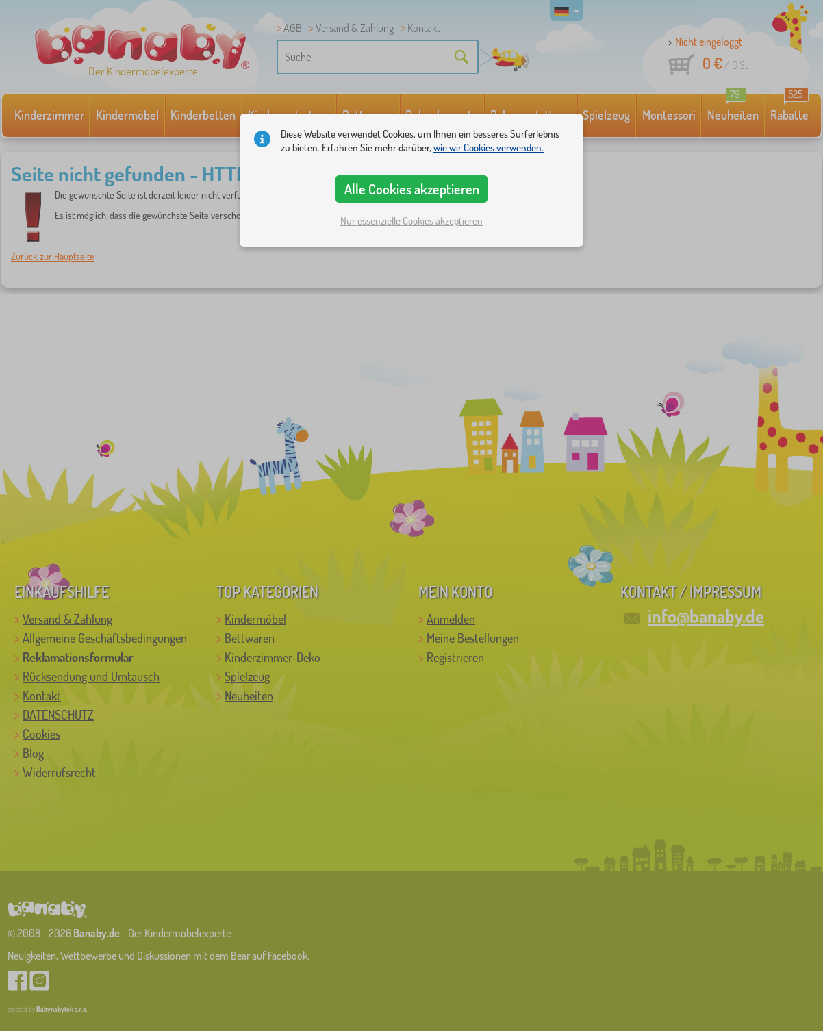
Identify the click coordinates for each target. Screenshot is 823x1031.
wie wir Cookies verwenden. (488, 147)
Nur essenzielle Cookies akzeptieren (411, 220)
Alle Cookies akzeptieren (411, 189)
